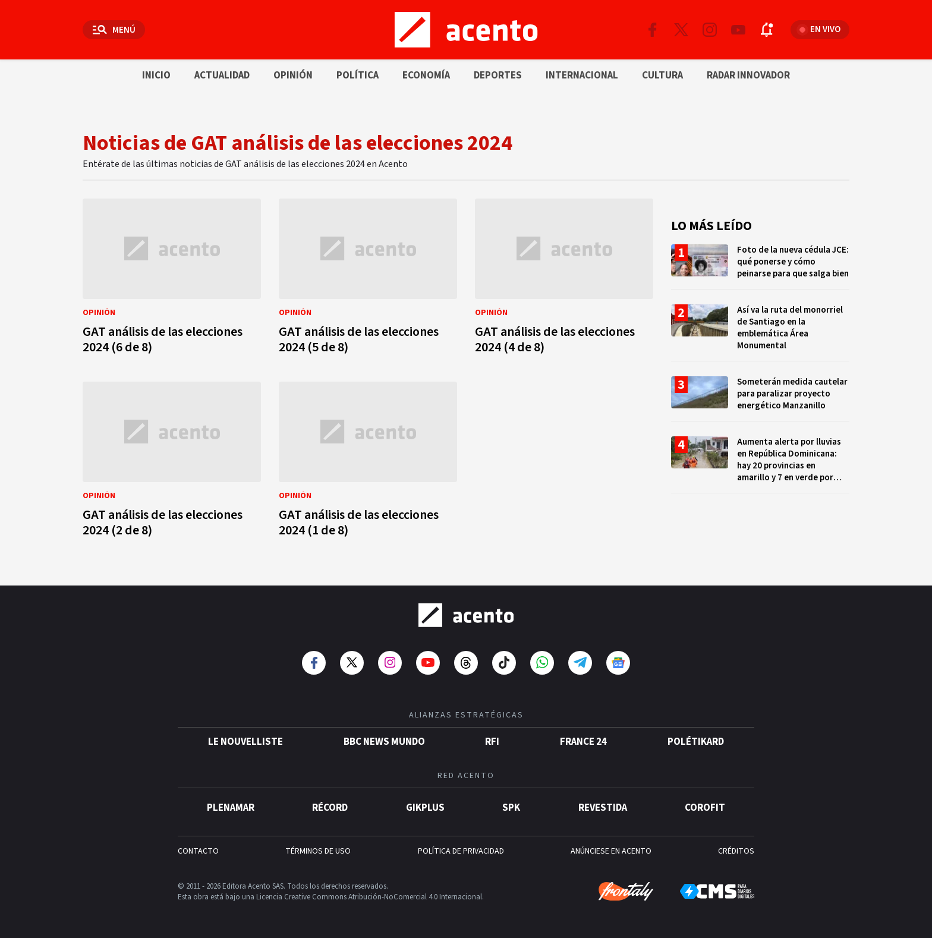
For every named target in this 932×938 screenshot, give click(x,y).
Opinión (293, 75)
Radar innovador (748, 75)
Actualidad (222, 75)
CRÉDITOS (736, 851)
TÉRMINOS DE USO (318, 851)
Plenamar (230, 808)
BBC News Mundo (384, 742)
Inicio (156, 75)
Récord (330, 808)
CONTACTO (198, 851)
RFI (492, 742)
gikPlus (425, 808)
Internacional (582, 75)
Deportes (498, 75)
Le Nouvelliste (245, 742)
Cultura (662, 75)
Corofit (705, 808)
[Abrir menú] (114, 29)
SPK (511, 808)
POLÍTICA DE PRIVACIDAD (461, 851)
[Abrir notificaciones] (766, 29)
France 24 (583, 742)
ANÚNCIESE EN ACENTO (611, 851)
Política (357, 75)
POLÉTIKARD (695, 742)
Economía (426, 75)
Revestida (602, 808)
